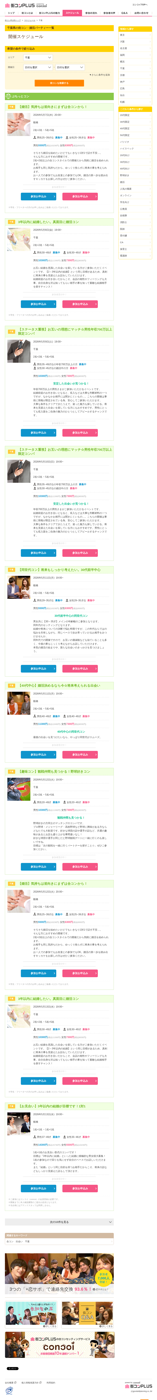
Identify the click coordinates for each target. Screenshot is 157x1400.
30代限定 (125, 121)
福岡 (122, 55)
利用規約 (51, 1382)
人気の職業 (126, 188)
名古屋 (123, 48)
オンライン (126, 195)
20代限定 (125, 115)
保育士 (123, 249)
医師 (122, 229)
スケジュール (29, 20)
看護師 (123, 255)
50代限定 (125, 135)
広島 (122, 88)
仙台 (122, 95)
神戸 (122, 81)
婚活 (122, 182)
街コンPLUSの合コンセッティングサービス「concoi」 (60, 1345)
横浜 (122, 61)
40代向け (125, 168)
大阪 (122, 41)
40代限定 (125, 128)
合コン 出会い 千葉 (18, 1241)
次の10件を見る (59, 1222)
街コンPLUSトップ (13, 20)
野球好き (124, 175)
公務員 (123, 209)
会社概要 (9, 1382)
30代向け (125, 162)
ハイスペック (127, 148)
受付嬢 (123, 235)
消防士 (123, 222)
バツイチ (124, 142)
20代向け (125, 155)
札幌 (122, 102)
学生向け (124, 202)
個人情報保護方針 (30, 1382)
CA (121, 242)
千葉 (122, 68)
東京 (122, 35)
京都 (122, 75)
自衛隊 (123, 215)
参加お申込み (38, 196)
